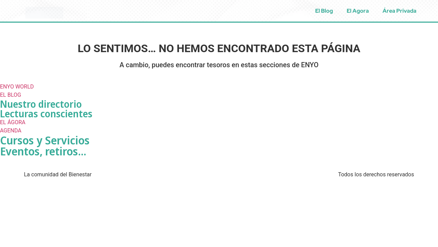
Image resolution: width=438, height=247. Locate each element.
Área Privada (399, 10)
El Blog (324, 10)
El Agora (358, 10)
